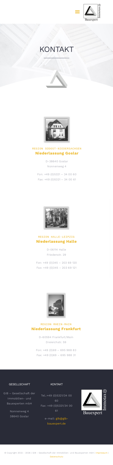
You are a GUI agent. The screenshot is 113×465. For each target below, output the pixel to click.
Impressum (101, 453)
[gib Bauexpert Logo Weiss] (93, 389)
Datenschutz (56, 456)
